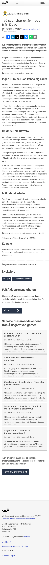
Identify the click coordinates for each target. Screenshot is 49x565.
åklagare (6, 279)
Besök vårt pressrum (15, 472)
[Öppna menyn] (17, 3)
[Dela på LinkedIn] (13, 37)
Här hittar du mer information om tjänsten (18, 519)
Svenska (5, 556)
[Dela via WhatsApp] (31, 37)
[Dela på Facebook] (8, 37)
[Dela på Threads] (22, 37)
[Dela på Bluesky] (26, 37)
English (12, 556)
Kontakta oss (28, 537)
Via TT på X (6, 542)
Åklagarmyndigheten (31, 29)
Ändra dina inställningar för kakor (15, 546)
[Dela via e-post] (35, 37)
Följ (12, 310)
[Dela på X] (17, 37)
